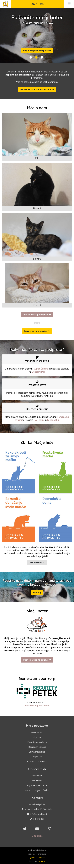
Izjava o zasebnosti (37, 857)
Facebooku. (53, 419)
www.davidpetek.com (37, 705)
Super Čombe (41, 368)
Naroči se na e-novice (37, 331)
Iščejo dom (37, 737)
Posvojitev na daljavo (37, 742)
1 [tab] (30, 57)
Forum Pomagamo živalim (37, 790)
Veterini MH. (38, 371)
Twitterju (39, 419)
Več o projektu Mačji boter (37, 50)
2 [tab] (36, 57)
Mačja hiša (37, 835)
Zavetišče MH (37, 732)
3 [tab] (41, 57)
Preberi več (37, 562)
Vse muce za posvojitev (37, 314)
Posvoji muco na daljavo (37, 659)
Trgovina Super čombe (37, 785)
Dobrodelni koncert (37, 747)
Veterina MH (37, 775)
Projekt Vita (37, 756)
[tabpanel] (37, 35)
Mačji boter (37, 780)
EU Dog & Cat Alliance (37, 761)
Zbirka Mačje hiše (37, 751)
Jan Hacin (41, 861)
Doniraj (37, 4)
